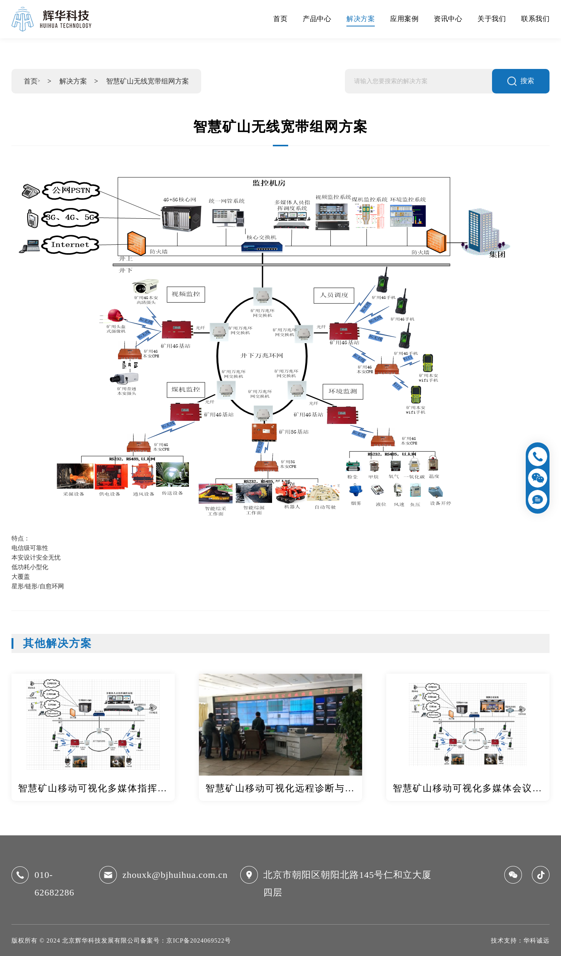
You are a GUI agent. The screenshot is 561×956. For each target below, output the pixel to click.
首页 (31, 81)
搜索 (520, 81)
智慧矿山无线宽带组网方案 (147, 81)
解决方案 (73, 81)
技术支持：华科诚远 (520, 940)
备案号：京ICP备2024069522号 (185, 940)
